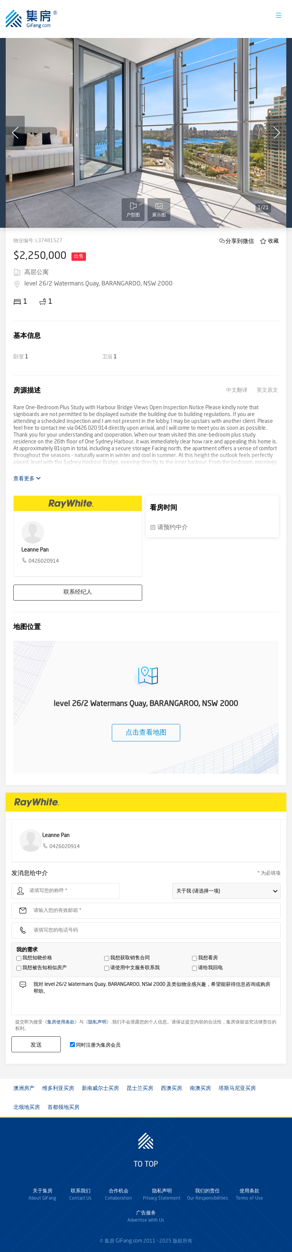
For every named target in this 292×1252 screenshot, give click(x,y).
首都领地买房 (63, 1107)
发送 (36, 1044)
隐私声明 (97, 1022)
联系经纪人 (77, 592)
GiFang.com (129, 1241)
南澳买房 (200, 1088)
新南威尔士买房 (100, 1088)
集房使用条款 (61, 1022)
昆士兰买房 (140, 1088)
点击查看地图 (146, 732)
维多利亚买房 (58, 1088)
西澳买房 (171, 1088)
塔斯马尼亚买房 (237, 1088)
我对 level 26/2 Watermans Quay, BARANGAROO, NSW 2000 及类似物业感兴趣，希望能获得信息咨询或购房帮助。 (154, 998)
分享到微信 (239, 241)
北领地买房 (26, 1107)
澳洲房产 (24, 1088)
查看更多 (27, 478)
